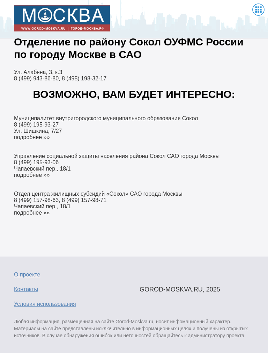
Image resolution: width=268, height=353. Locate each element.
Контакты (26, 289)
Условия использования (45, 304)
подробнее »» (32, 137)
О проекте (27, 275)
